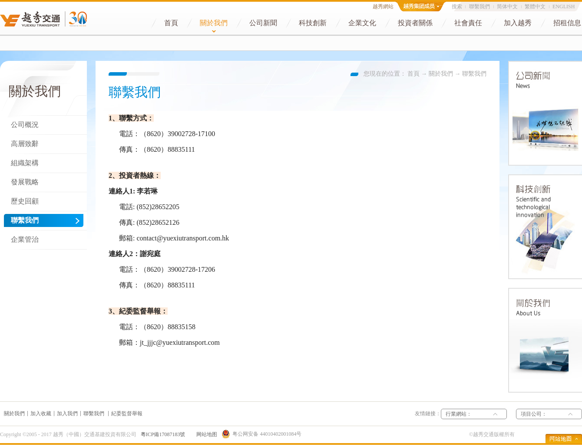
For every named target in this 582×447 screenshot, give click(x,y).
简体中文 (507, 6)
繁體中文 (535, 6)
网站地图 (205, 434)
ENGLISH (563, 6)
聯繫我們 (474, 73)
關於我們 (441, 73)
